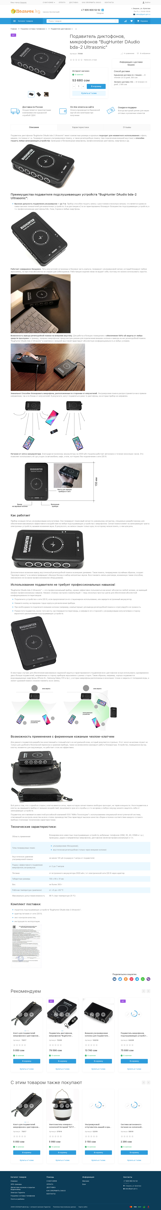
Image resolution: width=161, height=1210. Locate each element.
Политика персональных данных (64, 1207)
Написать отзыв (90, 60)
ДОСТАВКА (73, 2)
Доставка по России (32, 107)
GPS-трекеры (16, 1184)
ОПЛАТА (62, 2)
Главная (14, 29)
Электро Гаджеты (18, 1192)
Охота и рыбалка (17, 1199)
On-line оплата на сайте (82, 107)
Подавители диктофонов (61, 29)
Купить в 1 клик (89, 93)
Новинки (14, 1181)
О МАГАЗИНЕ (52, 1181)
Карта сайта (83, 1207)
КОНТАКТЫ (109, 2)
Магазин (85, 1181)
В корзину (96, 86)
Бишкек (23, 2)
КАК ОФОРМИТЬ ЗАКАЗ (91, 2)
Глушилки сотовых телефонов (33, 29)
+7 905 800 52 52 (90, 10)
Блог (84, 1184)
